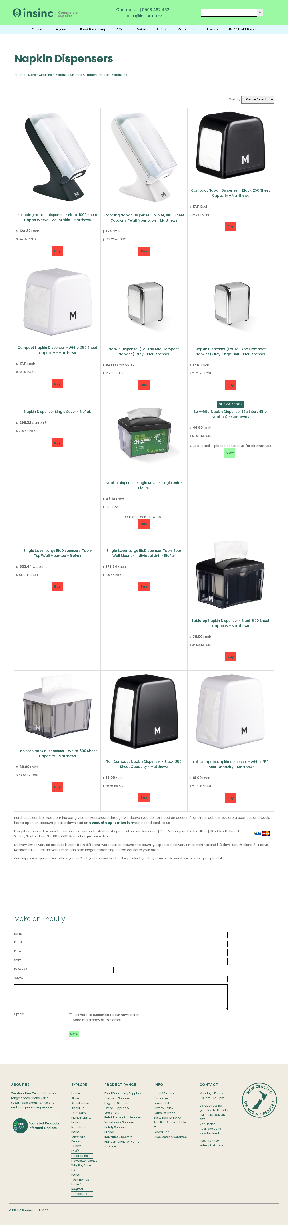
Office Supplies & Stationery (116, 1115)
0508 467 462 (155, 9)
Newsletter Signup (82, 1165)
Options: (19, 1019)
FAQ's (75, 1155)
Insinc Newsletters (79, 1129)
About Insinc (80, 1108)
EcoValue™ (162, 1137)
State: (18, 960)
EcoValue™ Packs (242, 29)
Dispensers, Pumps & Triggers (76, 75)
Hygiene (62, 29)
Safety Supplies (115, 1132)
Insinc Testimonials (80, 1181)
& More (212, 29)
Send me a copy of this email (95, 1024)
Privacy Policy (163, 1113)
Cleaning (38, 29)
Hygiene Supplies (117, 1108)
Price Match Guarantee (170, 1141)
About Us (77, 1113)
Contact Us (127, 9)
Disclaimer (161, 1103)
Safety (162, 29)
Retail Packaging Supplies (123, 1122)
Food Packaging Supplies (122, 1098)
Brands (109, 1137)
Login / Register (77, 1191)
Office (121, 29)
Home (20, 75)
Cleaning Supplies (117, 1103)
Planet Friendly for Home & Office (122, 1148)
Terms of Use (163, 1108)
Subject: (19, 977)
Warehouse (186, 29)
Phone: (18, 951)
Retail (141, 29)
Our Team (78, 1117)
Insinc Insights (81, 1122)
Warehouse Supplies (119, 1127)
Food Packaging (92, 29)
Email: (18, 942)
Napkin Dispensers (113, 75)
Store (32, 75)
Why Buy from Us (81, 1172)
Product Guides (77, 1148)
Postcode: (21, 969)
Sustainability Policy (168, 1122)
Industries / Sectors (118, 1141)
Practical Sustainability (170, 1127)
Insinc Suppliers (78, 1139)
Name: (18, 933)
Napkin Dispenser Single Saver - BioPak (57, 411)
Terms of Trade (165, 1117)
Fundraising (79, 1160)
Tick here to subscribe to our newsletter (104, 1019)
